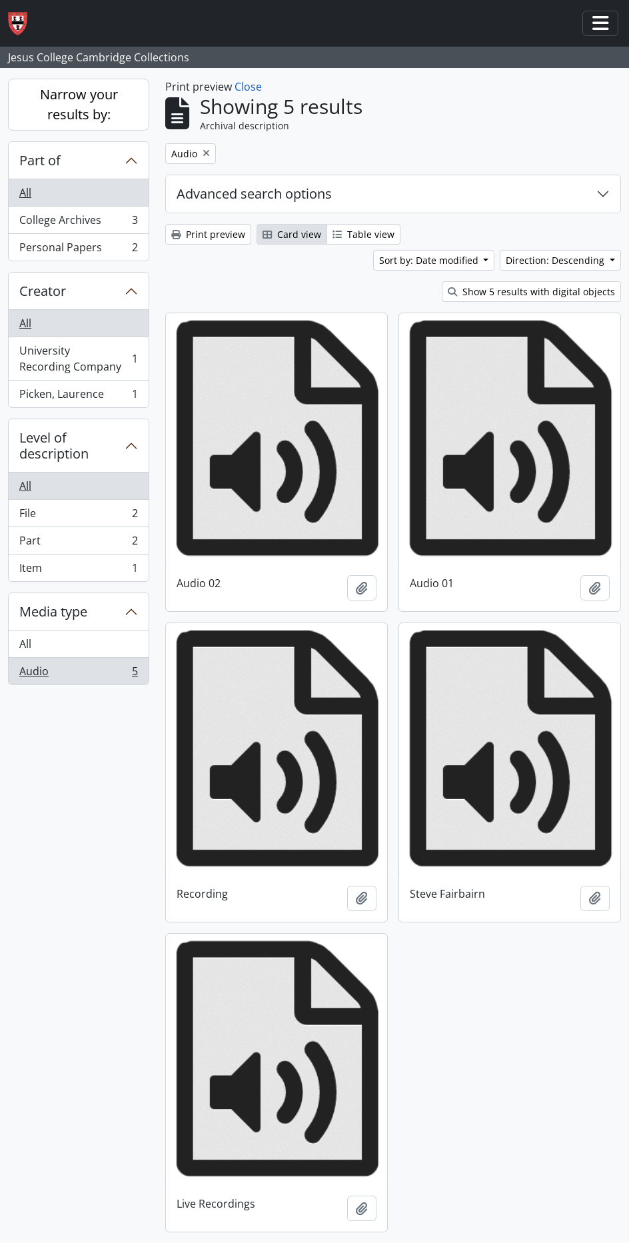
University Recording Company (78, 358)
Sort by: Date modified (430, 260)
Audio (78, 673)
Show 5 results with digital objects (531, 291)
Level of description (54, 446)
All (25, 192)
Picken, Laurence (78, 396)
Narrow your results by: (79, 104)
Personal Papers (78, 250)
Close (248, 86)
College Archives (78, 223)
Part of (40, 160)
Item (78, 570)
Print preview (208, 234)
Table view (363, 234)
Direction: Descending (556, 260)
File (78, 516)
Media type (53, 612)
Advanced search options (254, 194)
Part (78, 544)
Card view (292, 234)
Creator (42, 291)
